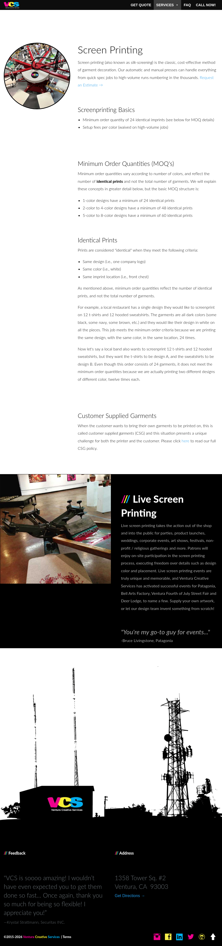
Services (167, 5)
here (185, 440)
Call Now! (206, 5)
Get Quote (141, 5)
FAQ (187, 5)
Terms (67, 937)
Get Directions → (130, 896)
